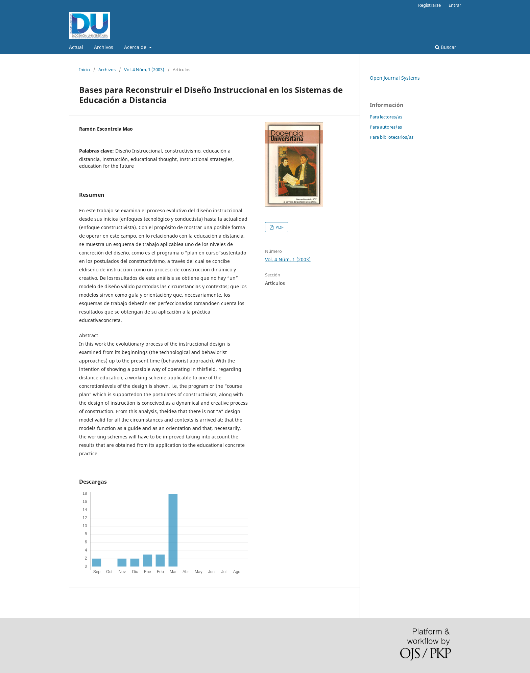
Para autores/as (386, 127)
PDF (279, 227)
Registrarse (429, 5)
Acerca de (136, 47)
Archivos (103, 47)
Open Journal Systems (395, 78)
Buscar (445, 47)
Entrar (455, 5)
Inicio (84, 69)
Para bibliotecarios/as (391, 137)
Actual (76, 47)
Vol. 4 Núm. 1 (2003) (144, 69)
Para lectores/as (386, 117)
